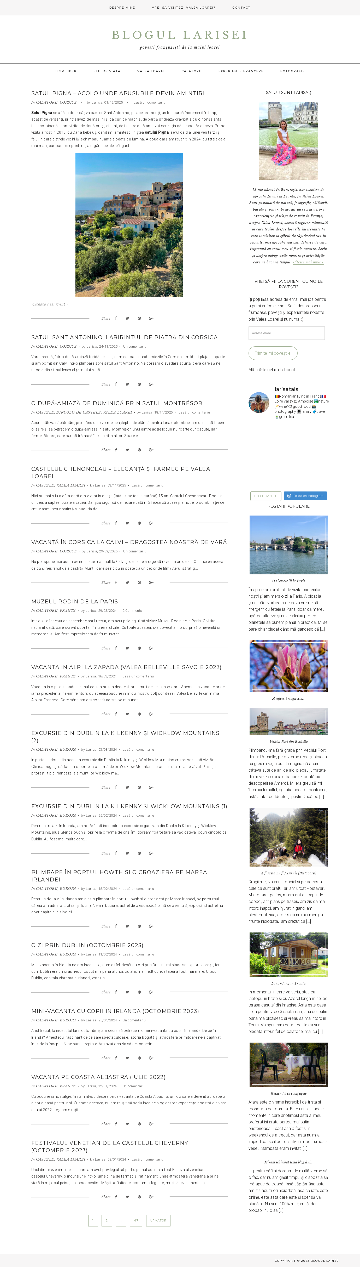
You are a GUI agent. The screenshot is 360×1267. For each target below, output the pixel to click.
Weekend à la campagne (288, 1093)
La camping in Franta (289, 983)
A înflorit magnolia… (289, 698)
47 (136, 1220)
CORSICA (68, 102)
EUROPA (68, 749)
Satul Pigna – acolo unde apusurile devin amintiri (118, 93)
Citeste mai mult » (50, 304)
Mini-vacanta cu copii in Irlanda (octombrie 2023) (115, 1011)
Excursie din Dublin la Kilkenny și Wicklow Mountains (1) (129, 806)
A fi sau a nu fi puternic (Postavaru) (288, 873)
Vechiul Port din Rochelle (289, 742)
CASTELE (45, 412)
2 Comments (131, 611)
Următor (158, 1220)
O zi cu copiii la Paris (288, 581)
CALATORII (47, 102)
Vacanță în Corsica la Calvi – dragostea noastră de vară (129, 542)
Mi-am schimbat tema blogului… (288, 1162)
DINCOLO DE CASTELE (78, 412)
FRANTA (68, 610)
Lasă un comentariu (149, 102)
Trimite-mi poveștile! (273, 353)
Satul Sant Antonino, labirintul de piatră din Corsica (124, 337)
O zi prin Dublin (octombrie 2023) (87, 945)
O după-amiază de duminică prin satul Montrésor (117, 403)
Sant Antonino (116, 113)
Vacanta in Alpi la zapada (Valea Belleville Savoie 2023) (126, 667)
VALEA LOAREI (117, 412)
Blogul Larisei (180, 35)
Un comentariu (134, 346)
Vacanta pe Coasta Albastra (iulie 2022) (98, 1077)
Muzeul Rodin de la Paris (74, 601)
